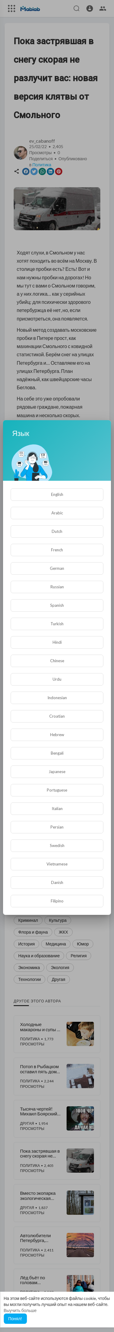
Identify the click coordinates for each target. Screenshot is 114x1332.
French (57, 549)
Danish (57, 882)
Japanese (57, 771)
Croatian (57, 716)
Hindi (57, 642)
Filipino (57, 901)
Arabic (57, 512)
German (57, 568)
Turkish (57, 623)
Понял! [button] (15, 1318)
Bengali (57, 753)
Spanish (57, 605)
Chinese (57, 660)
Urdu (57, 679)
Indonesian (57, 697)
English (57, 494)
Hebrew (57, 734)
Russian (57, 586)
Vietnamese (57, 864)
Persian (57, 827)
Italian (57, 808)
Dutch (57, 531)
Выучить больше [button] (20, 1310)
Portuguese (57, 790)
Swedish (57, 845)
